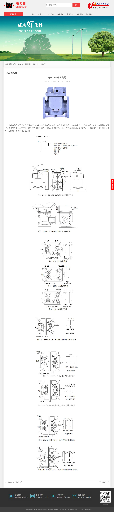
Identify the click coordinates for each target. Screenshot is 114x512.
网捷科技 (89, 509)
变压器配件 (28, 64)
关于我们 (51, 14)
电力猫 (14, 64)
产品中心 (41, 14)
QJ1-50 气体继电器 (16, 482)
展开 (112, 184)
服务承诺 (60, 14)
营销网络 (70, 14)
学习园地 (89, 14)
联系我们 (80, 14)
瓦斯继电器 (36, 64)
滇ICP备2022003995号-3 (71, 509)
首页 (33, 14)
